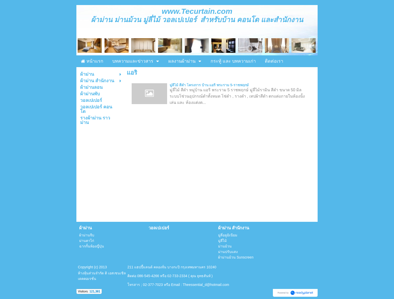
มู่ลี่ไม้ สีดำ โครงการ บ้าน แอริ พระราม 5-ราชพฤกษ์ (209, 85)
